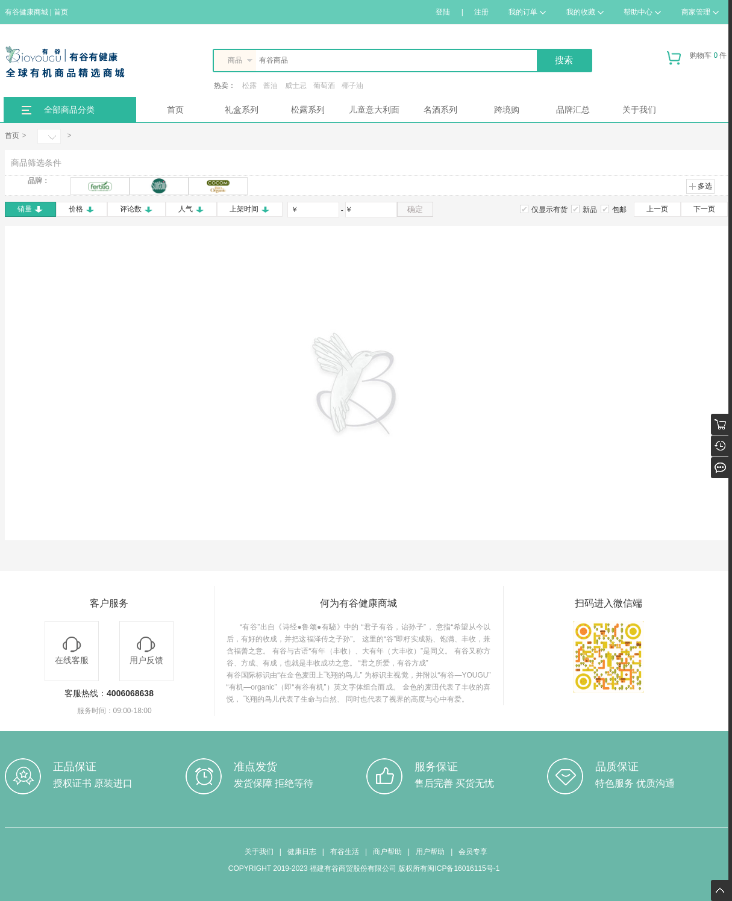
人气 (191, 209)
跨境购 (506, 109)
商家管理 (700, 12)
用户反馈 (146, 651)
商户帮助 (387, 851)
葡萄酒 (324, 85)
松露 (249, 85)
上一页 (657, 209)
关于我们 (639, 109)
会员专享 (472, 851)
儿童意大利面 (374, 109)
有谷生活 (344, 851)
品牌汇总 (573, 109)
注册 (481, 12)
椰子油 (352, 85)
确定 (415, 209)
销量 (30, 209)
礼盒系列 (241, 109)
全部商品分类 (69, 109)
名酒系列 (440, 109)
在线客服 (72, 651)
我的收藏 (585, 12)
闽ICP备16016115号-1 (463, 868)
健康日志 (301, 851)
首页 (175, 109)
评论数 (136, 209)
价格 (82, 209)
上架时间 (250, 209)
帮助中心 (642, 12)
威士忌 (296, 85)
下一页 (704, 209)
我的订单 (527, 12)
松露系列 (308, 109)
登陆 (443, 12)
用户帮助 (430, 851)
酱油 (270, 85)
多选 (700, 186)
